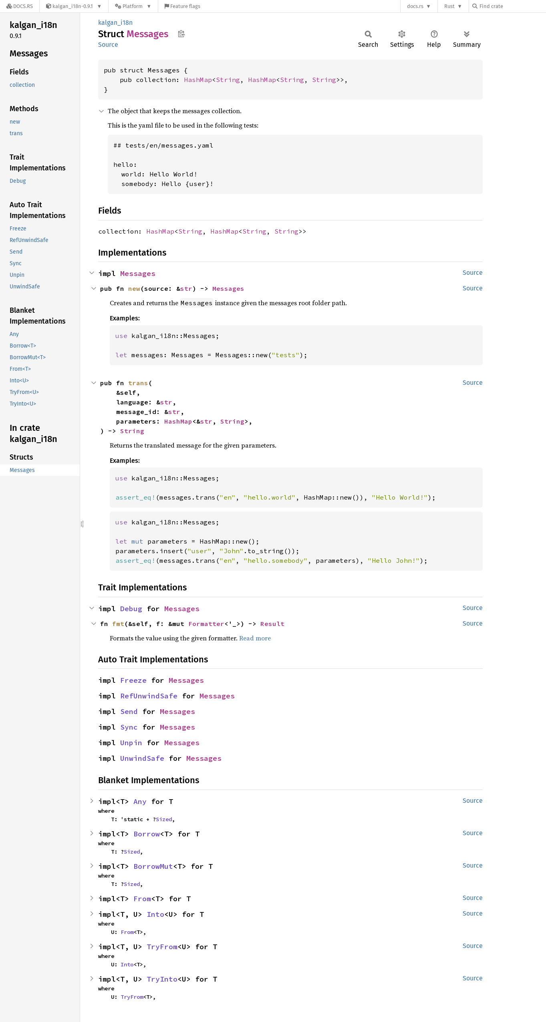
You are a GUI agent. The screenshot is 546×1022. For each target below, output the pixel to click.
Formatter (206, 624)
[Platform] (133, 6)
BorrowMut (153, 866)
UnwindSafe (142, 758)
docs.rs (415, 6)
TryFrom (162, 946)
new (134, 288)
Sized (164, 819)
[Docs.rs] (19, 6)
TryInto (162, 979)
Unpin (131, 742)
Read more (255, 638)
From (142, 898)
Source (108, 44)
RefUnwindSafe (148, 695)
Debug (131, 608)
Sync (129, 727)
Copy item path (181, 33)
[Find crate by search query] (512, 6)
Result (272, 624)
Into (155, 914)
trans (138, 383)
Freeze (133, 680)
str (186, 288)
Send (129, 711)
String (228, 80)
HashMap (198, 80)
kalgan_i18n (115, 22)
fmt (118, 624)
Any (140, 801)
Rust (449, 6)
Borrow (146, 833)
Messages (137, 273)
